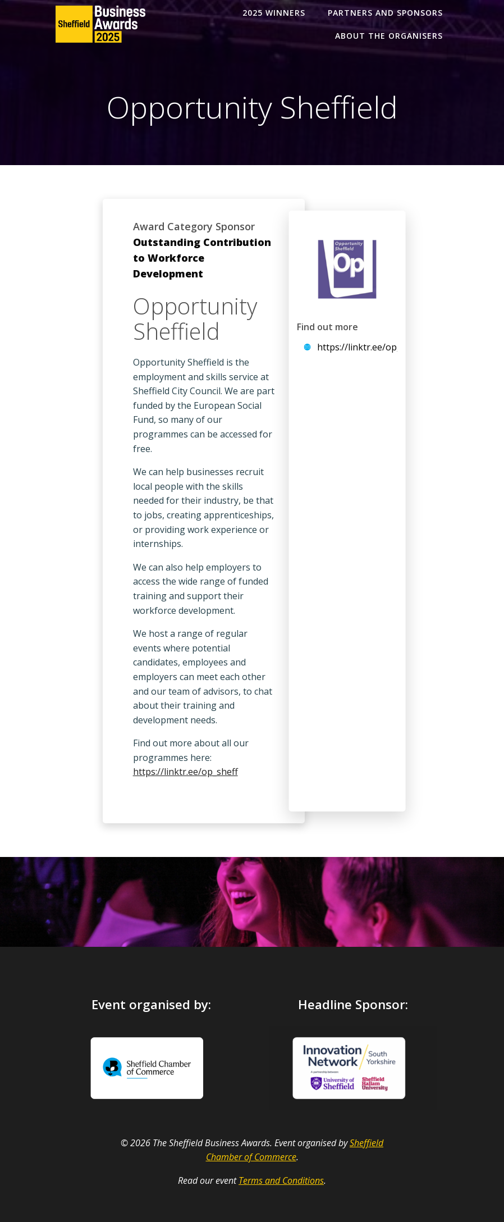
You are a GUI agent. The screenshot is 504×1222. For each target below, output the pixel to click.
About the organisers (389, 35)
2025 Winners (273, 12)
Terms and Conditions (281, 1180)
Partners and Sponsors (385, 12)
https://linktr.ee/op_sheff (185, 771)
